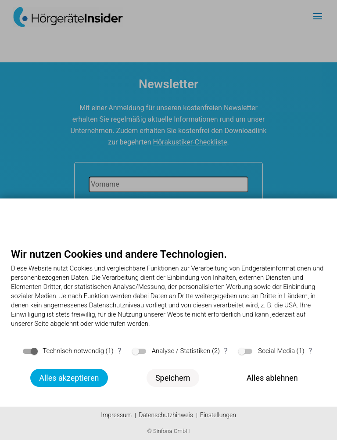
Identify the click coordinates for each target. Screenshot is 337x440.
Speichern (172, 377)
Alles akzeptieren (69, 377)
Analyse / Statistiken (181, 351)
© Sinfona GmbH (168, 431)
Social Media (276, 351)
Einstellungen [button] (218, 414)
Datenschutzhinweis (166, 414)
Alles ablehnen (272, 377)
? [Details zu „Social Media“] (310, 350)
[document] (168, 294)
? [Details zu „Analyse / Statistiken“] (226, 350)
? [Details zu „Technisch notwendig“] (120, 350)
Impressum (116, 414)
